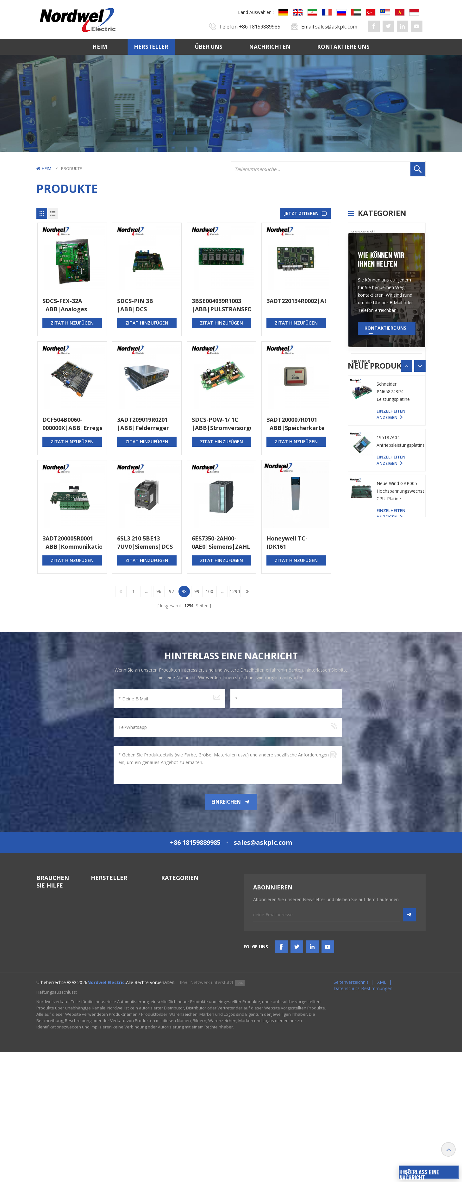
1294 (235, 591)
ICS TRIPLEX (364, 281)
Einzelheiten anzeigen (391, 579)
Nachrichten (269, 46)
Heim (99, 46)
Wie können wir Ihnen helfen (381, 424)
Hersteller (151, 46)
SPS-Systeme (174, 973)
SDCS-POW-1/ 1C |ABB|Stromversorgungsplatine (221, 424)
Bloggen (44, 1054)
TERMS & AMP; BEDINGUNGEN (52, 1039)
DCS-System (174, 984)
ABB (355, 329)
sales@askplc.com (336, 26)
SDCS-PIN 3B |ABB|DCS (135, 305)
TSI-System (172, 996)
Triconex (361, 313)
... (146, 591)
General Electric (369, 265)
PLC (355, 297)
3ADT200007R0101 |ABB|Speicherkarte (295, 424)
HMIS (166, 1007)
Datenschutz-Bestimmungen (363, 1118)
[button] (420, 530)
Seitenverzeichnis (351, 1112)
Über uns (208, 46)
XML (381, 1112)
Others (359, 378)
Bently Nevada (367, 248)
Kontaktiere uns (343, 46)
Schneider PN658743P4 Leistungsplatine (393, 609)
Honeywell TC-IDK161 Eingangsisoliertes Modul (292, 542)
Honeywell (363, 232)
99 (196, 591)
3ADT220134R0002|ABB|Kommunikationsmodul (296, 301)
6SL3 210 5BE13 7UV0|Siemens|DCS (145, 542)
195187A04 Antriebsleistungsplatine (400, 659)
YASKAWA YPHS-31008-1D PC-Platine (394, 556)
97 (171, 591)
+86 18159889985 (259, 26)
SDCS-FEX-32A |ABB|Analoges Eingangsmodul (64, 305)
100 (209, 591)
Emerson (361, 345)
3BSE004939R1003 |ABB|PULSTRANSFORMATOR (221, 305)
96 (158, 591)
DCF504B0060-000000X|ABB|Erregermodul (72, 424)
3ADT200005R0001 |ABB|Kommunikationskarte (72, 542)
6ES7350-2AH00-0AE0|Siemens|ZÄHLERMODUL (221, 542)
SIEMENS (360, 361)
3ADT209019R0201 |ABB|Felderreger (143, 424)
